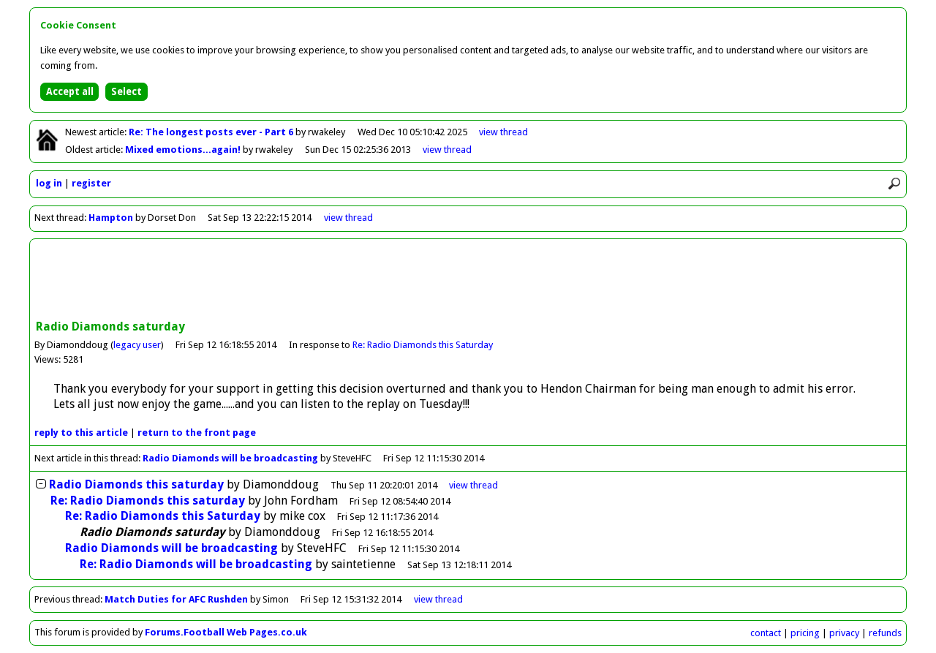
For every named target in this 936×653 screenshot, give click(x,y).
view (503, 132)
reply (81, 432)
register (91, 183)
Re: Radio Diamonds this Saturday (422, 344)
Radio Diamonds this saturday (136, 484)
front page (196, 432)
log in (49, 183)
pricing (805, 632)
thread (473, 485)
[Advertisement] (468, 281)
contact (765, 632)
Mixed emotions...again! (184, 149)
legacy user (137, 344)
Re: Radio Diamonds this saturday (147, 500)
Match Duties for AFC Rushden (176, 599)
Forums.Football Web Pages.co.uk (226, 632)
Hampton (110, 217)
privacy (844, 632)
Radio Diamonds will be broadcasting (230, 458)
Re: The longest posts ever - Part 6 (212, 132)
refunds (885, 632)
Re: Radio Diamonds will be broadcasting (196, 564)
